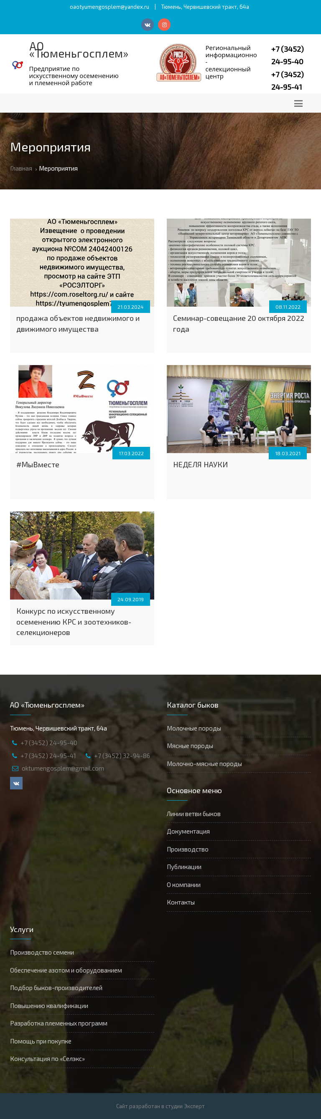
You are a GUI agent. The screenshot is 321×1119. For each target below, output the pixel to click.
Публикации (184, 866)
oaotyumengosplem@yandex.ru (109, 6)
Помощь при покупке (40, 1041)
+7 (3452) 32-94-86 (122, 755)
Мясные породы (190, 745)
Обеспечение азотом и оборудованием (66, 970)
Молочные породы (194, 728)
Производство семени (42, 952)
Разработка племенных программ (58, 1023)
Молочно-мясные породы (204, 763)
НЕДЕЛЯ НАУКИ (200, 464)
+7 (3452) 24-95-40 (48, 742)
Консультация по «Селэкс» (47, 1058)
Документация (188, 831)
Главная (21, 168)
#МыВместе (37, 464)
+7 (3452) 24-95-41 (48, 755)
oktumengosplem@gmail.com (63, 768)
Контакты (181, 902)
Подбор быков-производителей (56, 987)
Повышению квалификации (49, 1005)
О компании (184, 884)
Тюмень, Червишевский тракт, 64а (205, 6)
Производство (188, 849)
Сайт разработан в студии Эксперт (160, 1106)
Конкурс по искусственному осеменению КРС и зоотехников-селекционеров (73, 621)
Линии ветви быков (194, 813)
